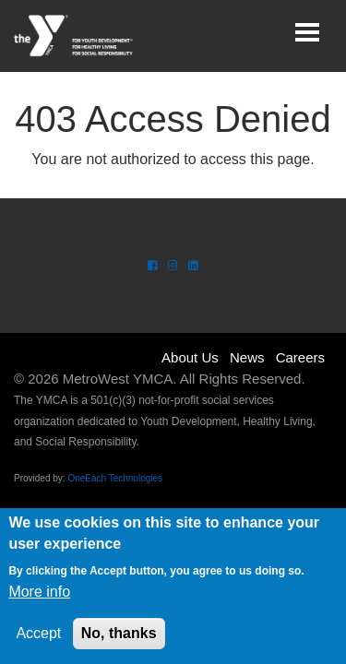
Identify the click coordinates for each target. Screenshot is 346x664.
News (247, 357)
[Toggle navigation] (307, 32)
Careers (300, 357)
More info (39, 591)
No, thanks (119, 633)
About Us (190, 357)
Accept (38, 633)
